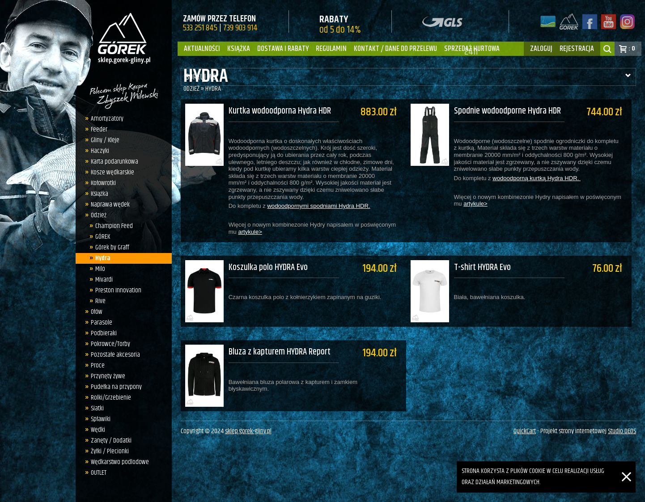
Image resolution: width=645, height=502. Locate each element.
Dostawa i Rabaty (283, 49)
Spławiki (100, 419)
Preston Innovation (118, 290)
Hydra (102, 258)
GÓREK (102, 237)
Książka (238, 49)
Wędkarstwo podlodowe (120, 462)
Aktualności (202, 49)
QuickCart (524, 421)
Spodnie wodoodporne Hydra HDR (511, 111)
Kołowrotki (103, 183)
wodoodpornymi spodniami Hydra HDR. (318, 206)
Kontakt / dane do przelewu (395, 49)
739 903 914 (240, 27)
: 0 (631, 48)
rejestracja (577, 49)
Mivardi (104, 279)
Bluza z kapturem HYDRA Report (280, 340)
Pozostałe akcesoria (115, 355)
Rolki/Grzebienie (111, 397)
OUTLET (98, 473)
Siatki (97, 408)
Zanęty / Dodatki (111, 440)
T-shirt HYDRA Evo (486, 261)
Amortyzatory (107, 119)
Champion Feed (114, 226)
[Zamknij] (626, 466)
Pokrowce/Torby (110, 344)
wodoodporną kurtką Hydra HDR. (541, 178)
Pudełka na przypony (116, 387)
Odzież (98, 215)
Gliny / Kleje (105, 140)
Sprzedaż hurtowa (472, 49)
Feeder (99, 129)
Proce (98, 365)
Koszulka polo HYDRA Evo (268, 261)
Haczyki (100, 151)
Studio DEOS (622, 421)
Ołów (96, 312)
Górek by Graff (112, 247)
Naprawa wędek (110, 204)
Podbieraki (104, 333)
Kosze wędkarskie (112, 172)
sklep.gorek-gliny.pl (248, 421)
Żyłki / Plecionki (110, 451)
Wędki (98, 430)
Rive (100, 301)
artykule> (250, 231)
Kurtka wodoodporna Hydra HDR (280, 111)
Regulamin (331, 49)
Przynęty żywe (108, 376)
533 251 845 (200, 27)
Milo (100, 269)
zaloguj (541, 49)
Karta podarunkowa (114, 161)
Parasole (101, 322)
